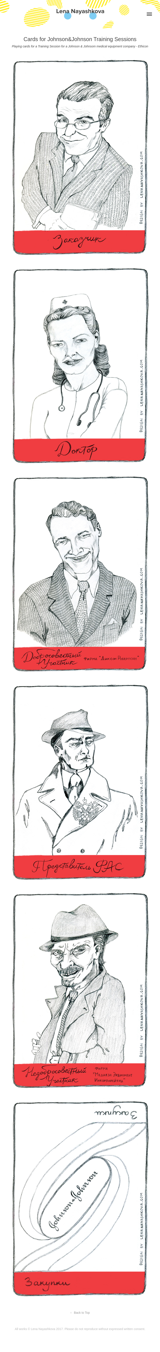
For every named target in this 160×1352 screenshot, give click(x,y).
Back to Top (80, 1312)
